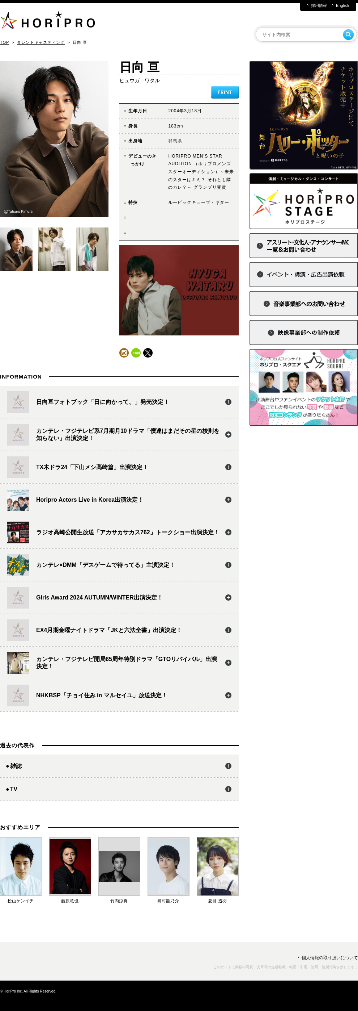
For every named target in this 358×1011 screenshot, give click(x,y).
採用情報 (319, 6)
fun (136, 353)
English (342, 6)
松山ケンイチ (21, 900)
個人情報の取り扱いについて (330, 957)
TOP (4, 42)
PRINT (225, 92)
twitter (148, 353)
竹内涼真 (119, 900)
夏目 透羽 (217, 900)
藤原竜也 (69, 900)
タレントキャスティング (41, 42)
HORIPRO (47, 21)
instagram (124, 353)
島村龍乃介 (168, 900)
